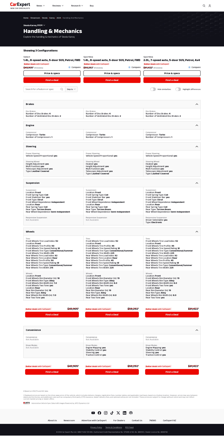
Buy (92, 5)
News (41, 5)
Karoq (52, 18)
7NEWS (152, 420)
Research (77, 5)
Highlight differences (192, 89)
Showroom (35, 18)
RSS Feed (129, 427)
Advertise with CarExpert (94, 420)
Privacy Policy (96, 427)
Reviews (58, 5)
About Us (52, 420)
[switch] (153, 89)
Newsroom (69, 420)
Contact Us (137, 420)
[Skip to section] (71, 89)
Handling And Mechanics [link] (73, 18)
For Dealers (119, 420)
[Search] (204, 6)
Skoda (44, 18)
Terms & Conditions (113, 427)
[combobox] (41, 25)
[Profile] (210, 6)
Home (25, 18)
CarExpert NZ (169, 420)
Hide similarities (164, 89)
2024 (59, 18)
